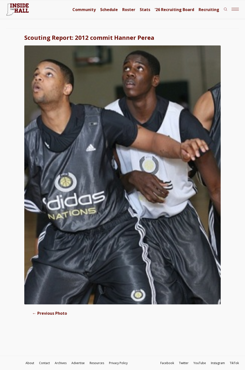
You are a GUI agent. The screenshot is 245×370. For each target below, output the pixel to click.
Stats (145, 9)
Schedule (109, 9)
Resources (97, 363)
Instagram (218, 363)
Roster (128, 9)
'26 (174, 9)
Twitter (184, 363)
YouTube (199, 363)
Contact (44, 363)
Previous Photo (49, 313)
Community (84, 9)
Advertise (78, 363)
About (30, 363)
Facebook (167, 363)
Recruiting (209, 9)
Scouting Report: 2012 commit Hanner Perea (89, 37)
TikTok (234, 363)
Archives (61, 363)
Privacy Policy (118, 363)
